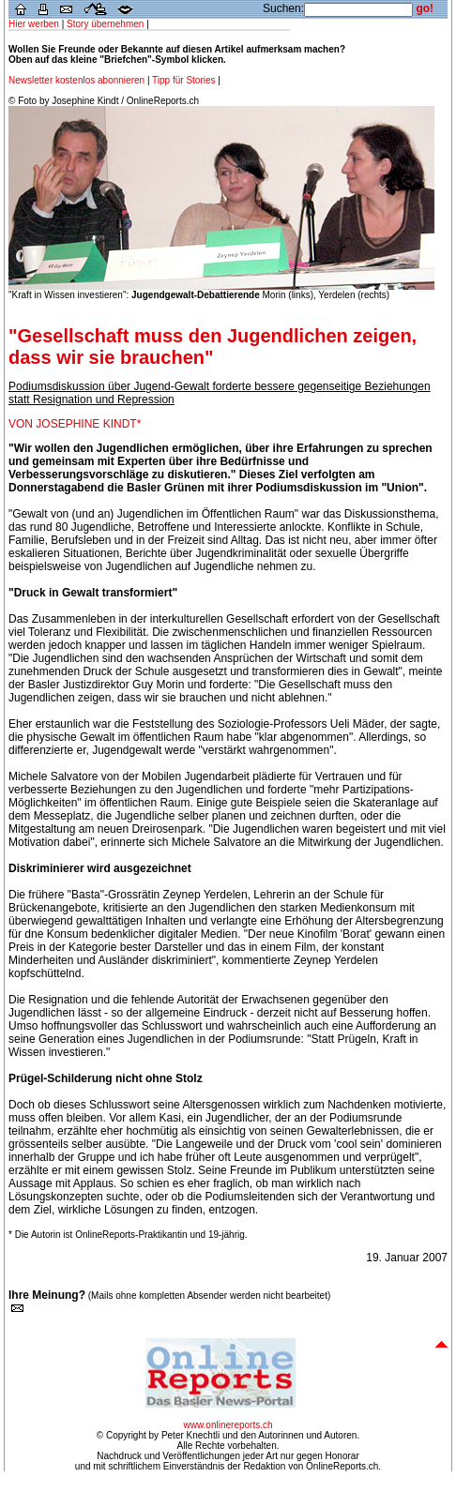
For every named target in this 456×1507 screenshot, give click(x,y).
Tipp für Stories (183, 80)
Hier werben (33, 24)
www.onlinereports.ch (227, 1425)
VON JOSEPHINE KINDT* (74, 423)
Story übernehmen (105, 24)
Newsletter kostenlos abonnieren (77, 80)
